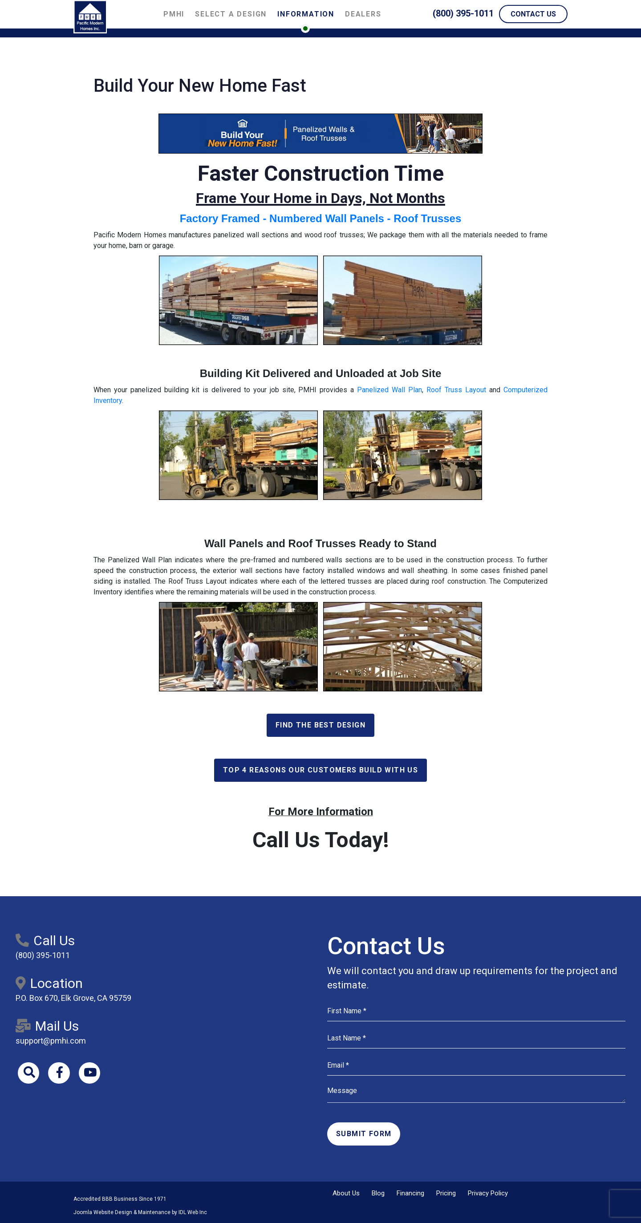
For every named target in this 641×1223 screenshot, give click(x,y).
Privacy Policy (488, 1193)
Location (49, 983)
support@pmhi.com (51, 1040)
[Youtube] (91, 1073)
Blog (378, 1193)
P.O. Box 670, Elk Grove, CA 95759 (73, 998)
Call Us (45, 940)
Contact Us (533, 14)
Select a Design (231, 14)
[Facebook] (60, 1073)
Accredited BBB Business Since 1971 (119, 1199)
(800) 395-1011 (463, 13)
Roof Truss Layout (456, 390)
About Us (346, 1193)
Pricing (446, 1193)
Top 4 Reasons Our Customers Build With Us (320, 770)
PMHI (173, 14)
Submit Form (363, 1134)
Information (305, 14)
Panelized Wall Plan (389, 390)
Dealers (363, 14)
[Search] (29, 1073)
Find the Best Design (320, 725)
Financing (410, 1193)
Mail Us (47, 1026)
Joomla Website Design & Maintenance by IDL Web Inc (140, 1212)
